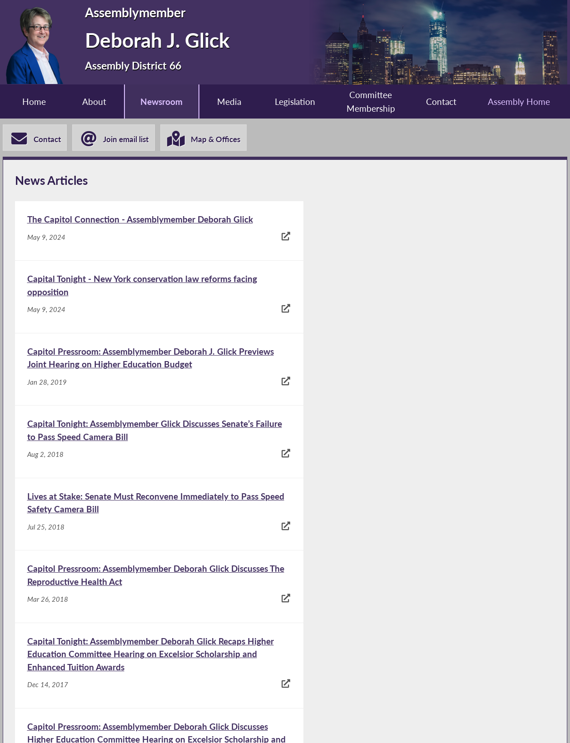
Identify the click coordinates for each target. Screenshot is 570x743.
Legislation (295, 101)
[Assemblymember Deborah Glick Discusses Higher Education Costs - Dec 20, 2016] (418, 549)
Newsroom (161, 101)
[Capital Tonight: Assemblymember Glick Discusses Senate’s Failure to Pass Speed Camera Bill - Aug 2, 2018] (418, 310)
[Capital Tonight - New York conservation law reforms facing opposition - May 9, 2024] (418, 237)
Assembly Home (520, 101)
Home (33, 101)
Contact (442, 101)
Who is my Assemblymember (297, 725)
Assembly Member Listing (168, 725)
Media (229, 101)
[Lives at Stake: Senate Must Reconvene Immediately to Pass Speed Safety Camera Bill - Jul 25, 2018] (149, 383)
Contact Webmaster (480, 725)
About (93, 101)
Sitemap (396, 725)
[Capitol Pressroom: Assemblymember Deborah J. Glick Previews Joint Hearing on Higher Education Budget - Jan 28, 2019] (149, 310)
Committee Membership (371, 102)
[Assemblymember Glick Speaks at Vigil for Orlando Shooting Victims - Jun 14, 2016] (149, 629)
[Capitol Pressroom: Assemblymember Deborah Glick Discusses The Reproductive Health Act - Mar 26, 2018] (418, 383)
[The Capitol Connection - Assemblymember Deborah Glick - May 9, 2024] (149, 237)
